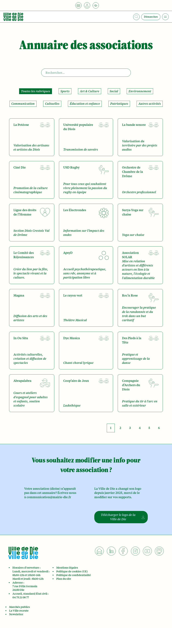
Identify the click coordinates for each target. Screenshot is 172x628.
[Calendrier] (78, 5)
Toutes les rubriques (35, 91)
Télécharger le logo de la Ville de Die (118, 517)
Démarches (151, 16)
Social (114, 91)
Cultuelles (52, 104)
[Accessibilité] (96, 5)
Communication (23, 104)
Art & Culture (89, 91)
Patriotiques (119, 104)
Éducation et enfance (85, 104)
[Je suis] (87, 5)
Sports (65, 91)
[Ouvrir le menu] (165, 16)
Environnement (140, 91)
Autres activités (149, 104)
